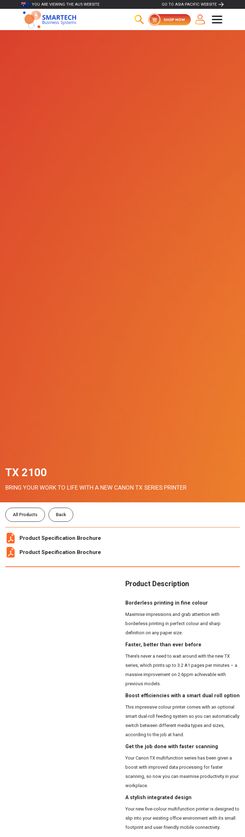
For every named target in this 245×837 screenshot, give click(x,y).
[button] (217, 19)
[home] (47, 19)
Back (61, 514)
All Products (25, 514)
